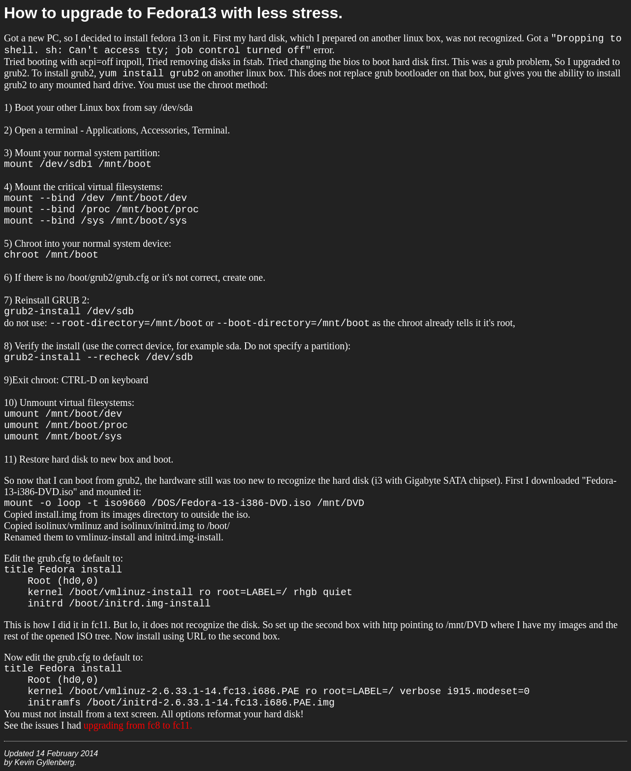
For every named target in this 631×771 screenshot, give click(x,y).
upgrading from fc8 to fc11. (138, 725)
